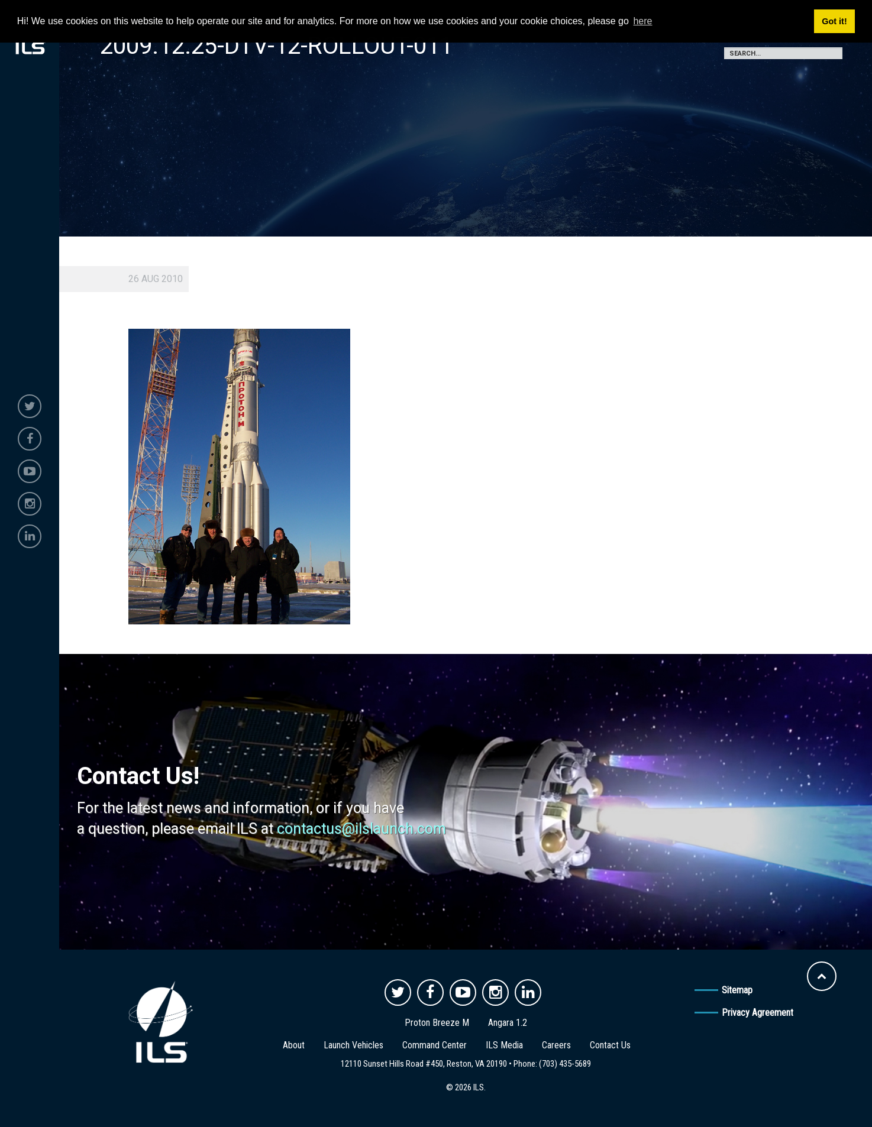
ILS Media (504, 1045)
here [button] (642, 21)
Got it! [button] (834, 21)
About (294, 1045)
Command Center (434, 1045)
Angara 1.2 (507, 1022)
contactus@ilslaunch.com (361, 828)
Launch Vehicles (353, 1045)
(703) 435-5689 (565, 1063)
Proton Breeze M (437, 1022)
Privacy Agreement (757, 1012)
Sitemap (737, 990)
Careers (556, 1045)
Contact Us (610, 1045)
